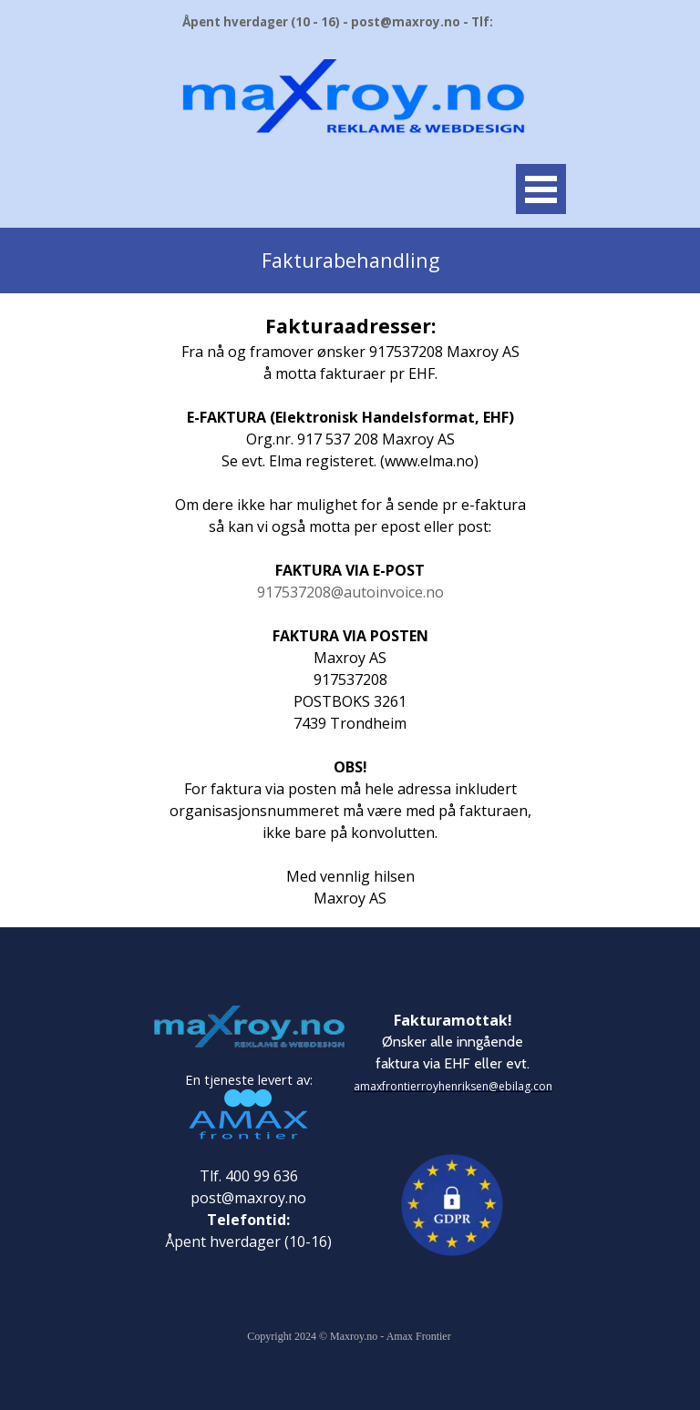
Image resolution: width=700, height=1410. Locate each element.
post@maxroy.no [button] (248, 1198)
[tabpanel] (350, 260)
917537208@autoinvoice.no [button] (350, 592)
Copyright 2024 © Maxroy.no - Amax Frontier (348, 1336)
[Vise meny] (541, 189)
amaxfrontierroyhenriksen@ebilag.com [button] (455, 1086)
